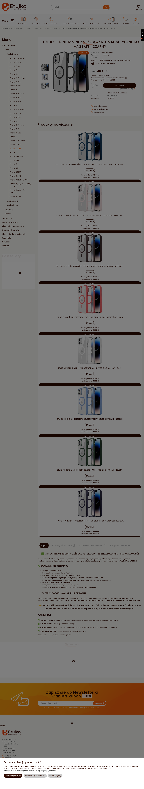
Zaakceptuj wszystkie (13, 776)
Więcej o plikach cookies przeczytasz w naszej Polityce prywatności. (30, 771)
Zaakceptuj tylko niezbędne (35, 776)
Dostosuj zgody (55, 776)
